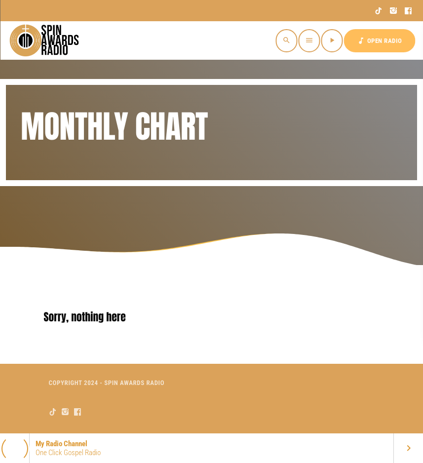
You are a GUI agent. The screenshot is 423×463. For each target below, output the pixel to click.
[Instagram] (393, 10)
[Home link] (45, 40)
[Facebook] (408, 10)
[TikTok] (379, 10)
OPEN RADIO (379, 41)
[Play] (332, 40)
